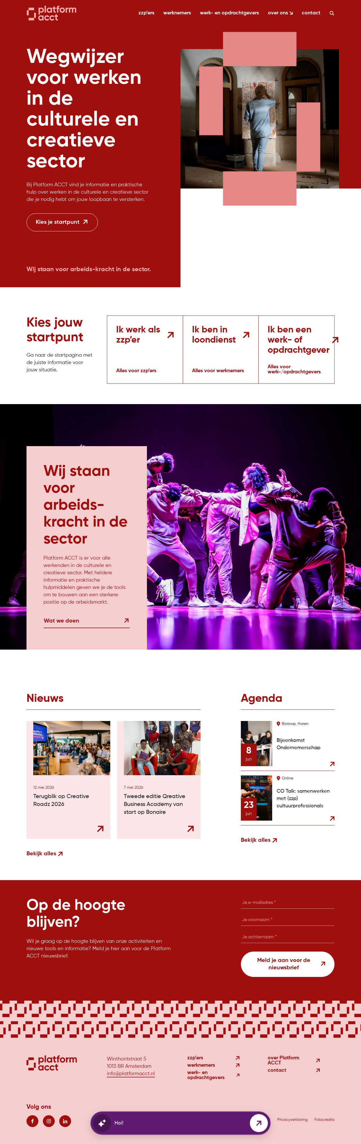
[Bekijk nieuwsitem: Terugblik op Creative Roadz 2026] (68, 780)
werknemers (177, 13)
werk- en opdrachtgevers (229, 13)
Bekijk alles (45, 854)
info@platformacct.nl (131, 1073)
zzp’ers (146, 13)
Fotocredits (324, 1120)
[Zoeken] (331, 13)
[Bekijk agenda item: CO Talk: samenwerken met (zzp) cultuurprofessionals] (287, 798)
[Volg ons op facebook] (32, 1121)
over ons (280, 13)
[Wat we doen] (86, 625)
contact (311, 13)
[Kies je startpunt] (62, 222)
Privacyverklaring (292, 1120)
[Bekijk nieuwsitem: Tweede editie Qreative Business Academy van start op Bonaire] (159, 780)
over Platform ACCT (294, 1060)
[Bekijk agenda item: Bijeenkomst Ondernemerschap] (287, 746)
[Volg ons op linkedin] (65, 1121)
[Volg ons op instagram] (49, 1121)
